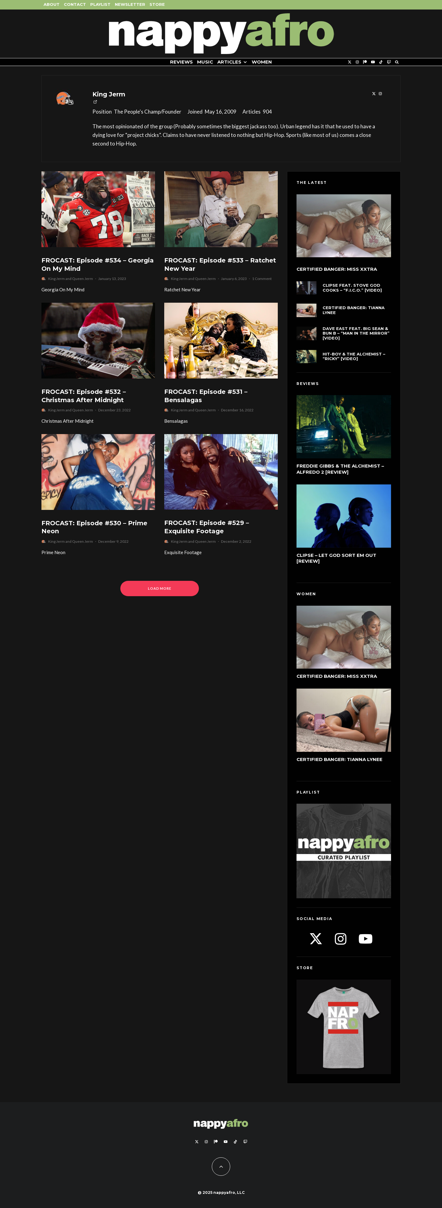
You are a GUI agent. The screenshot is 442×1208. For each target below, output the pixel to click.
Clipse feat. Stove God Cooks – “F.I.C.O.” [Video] (352, 288)
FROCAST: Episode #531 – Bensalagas (205, 396)
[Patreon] (365, 62)
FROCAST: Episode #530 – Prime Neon (94, 527)
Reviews (181, 62)
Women (262, 62)
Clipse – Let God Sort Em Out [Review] (336, 558)
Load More (160, 588)
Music (205, 62)
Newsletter (130, 4)
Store (157, 4)
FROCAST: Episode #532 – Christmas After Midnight (83, 396)
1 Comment (262, 278)
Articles (229, 62)
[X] (350, 62)
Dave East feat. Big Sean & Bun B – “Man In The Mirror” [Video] (356, 333)
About (52, 4)
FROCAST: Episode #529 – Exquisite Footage (206, 527)
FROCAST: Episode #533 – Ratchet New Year (220, 264)
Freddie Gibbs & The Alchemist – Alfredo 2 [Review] (340, 469)
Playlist (100, 4)
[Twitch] (389, 62)
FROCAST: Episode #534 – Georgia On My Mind (97, 264)
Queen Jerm (82, 278)
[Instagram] (357, 62)
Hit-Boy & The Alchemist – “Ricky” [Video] (354, 356)
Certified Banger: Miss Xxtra (337, 269)
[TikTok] (381, 62)
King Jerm (108, 94)
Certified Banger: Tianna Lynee (354, 310)
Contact (75, 4)
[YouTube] (373, 62)
